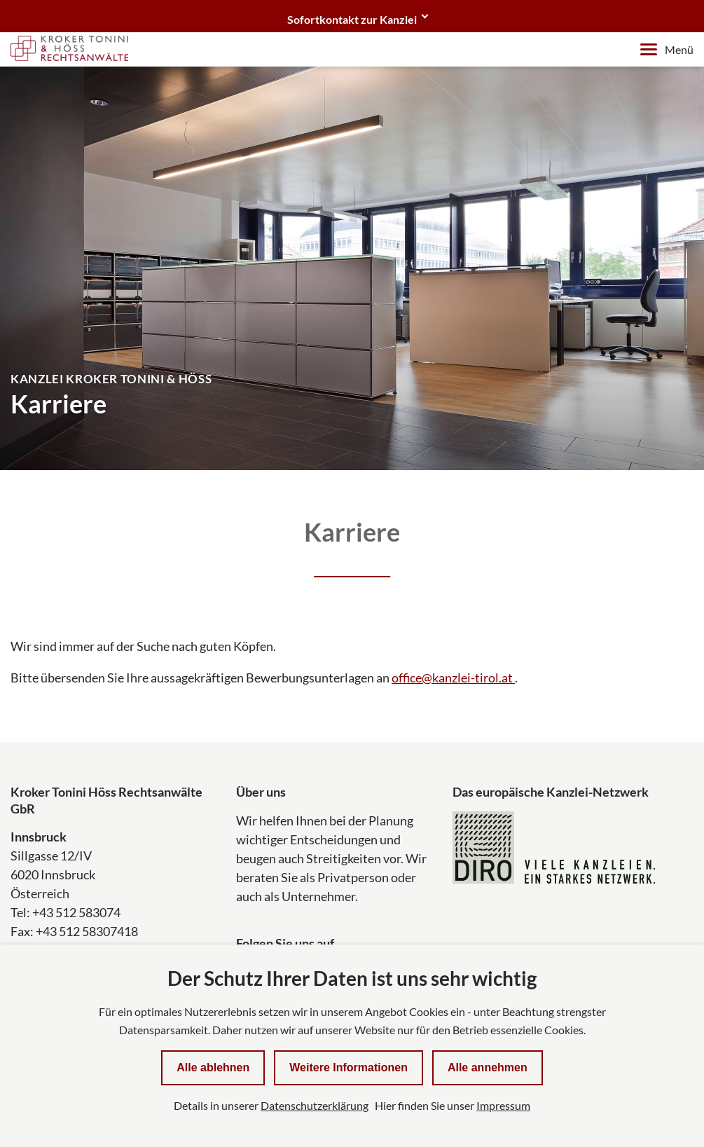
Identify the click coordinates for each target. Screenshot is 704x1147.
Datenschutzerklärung (314, 1105)
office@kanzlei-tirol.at (453, 677)
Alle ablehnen (213, 1067)
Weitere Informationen (348, 1067)
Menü (666, 49)
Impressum (503, 1105)
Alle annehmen (487, 1067)
